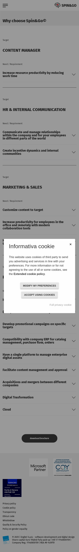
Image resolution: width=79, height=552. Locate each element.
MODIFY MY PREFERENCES (39, 285)
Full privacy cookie (61, 304)
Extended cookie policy (29, 273)
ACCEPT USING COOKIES (39, 294)
